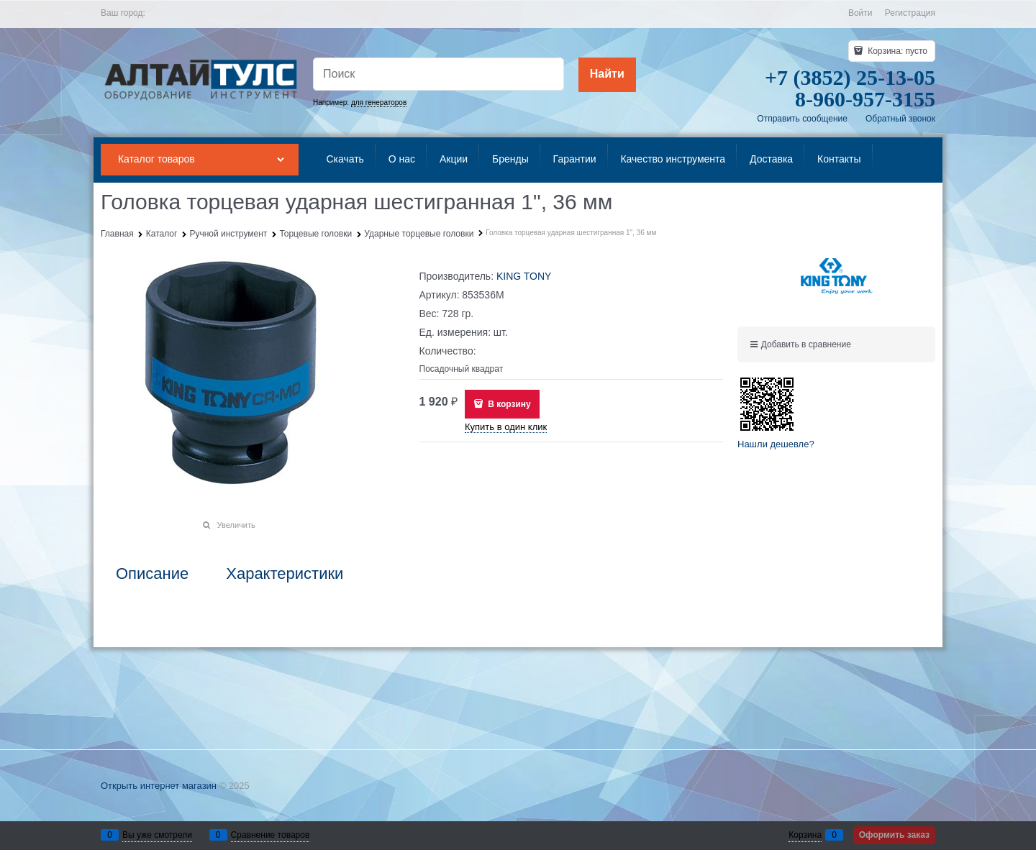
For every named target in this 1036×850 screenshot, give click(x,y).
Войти (860, 13)
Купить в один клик (506, 426)
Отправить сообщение (802, 119)
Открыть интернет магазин (159, 785)
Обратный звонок (900, 119)
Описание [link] (152, 574)
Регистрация (910, 13)
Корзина (805, 835)
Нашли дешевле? (775, 444)
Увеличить (236, 525)
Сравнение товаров (270, 835)
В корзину (508, 404)
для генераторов (378, 102)
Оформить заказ (894, 835)
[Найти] (607, 75)
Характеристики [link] (284, 574)
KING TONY (524, 276)
